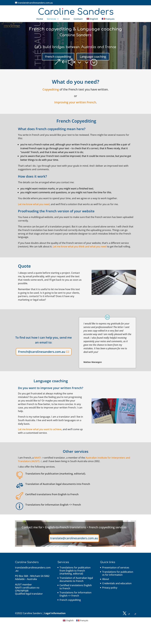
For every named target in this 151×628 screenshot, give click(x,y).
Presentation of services (115, 567)
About (66, 19)
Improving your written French (75, 102)
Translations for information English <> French (75, 594)
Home (39, 19)
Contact (78, 19)
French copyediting (58, 57)
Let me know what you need (34, 204)
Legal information (55, 613)
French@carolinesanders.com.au (41, 352)
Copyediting (50, 89)
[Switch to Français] (108, 20)
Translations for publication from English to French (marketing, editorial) (75, 570)
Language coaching (93, 57)
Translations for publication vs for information (117, 573)
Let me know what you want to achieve (39, 429)
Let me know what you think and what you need (79, 246)
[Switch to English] (68, 620)
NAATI (38, 457)
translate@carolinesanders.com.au (74, 538)
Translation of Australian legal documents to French (76, 579)
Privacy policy (109, 587)
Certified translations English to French (76, 587)
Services (51, 19)
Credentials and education (117, 583)
